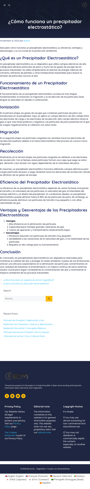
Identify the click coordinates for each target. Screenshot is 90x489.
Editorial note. (44, 432)
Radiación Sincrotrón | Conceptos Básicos (25, 328)
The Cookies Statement (11, 434)
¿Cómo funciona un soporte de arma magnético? (28, 280)
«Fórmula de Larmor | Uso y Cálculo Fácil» (24, 336)
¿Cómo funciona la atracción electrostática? (26, 283)
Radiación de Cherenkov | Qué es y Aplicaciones (28, 324)
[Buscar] (49, 299)
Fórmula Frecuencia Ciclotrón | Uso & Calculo (26, 332)
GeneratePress (64, 469)
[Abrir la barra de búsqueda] (9, 5)
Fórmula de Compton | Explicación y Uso (24, 320)
